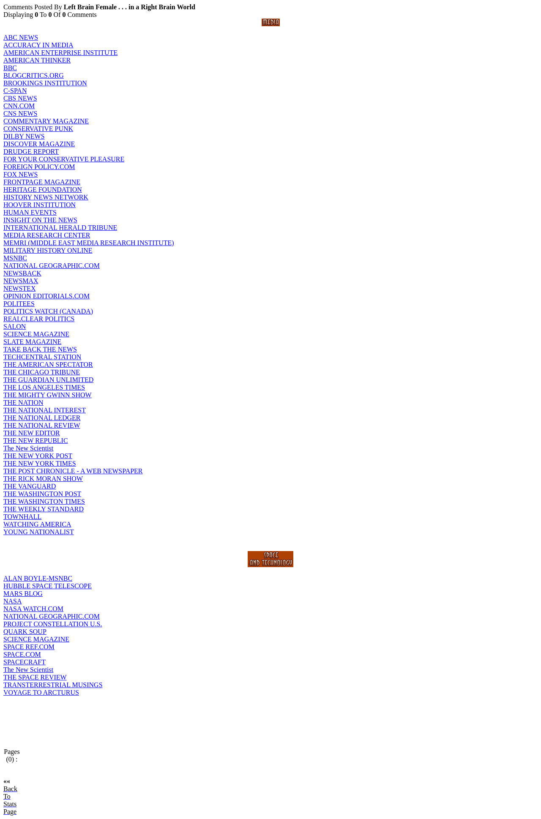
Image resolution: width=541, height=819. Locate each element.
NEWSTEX (19, 288)
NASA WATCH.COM (33, 608)
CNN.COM (19, 105)
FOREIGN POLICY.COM (39, 166)
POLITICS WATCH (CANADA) (48, 311)
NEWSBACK (22, 273)
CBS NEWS (20, 98)
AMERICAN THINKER (37, 60)
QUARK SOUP (24, 631)
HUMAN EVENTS (30, 212)
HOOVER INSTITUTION (39, 204)
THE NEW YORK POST (37, 455)
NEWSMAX (20, 280)
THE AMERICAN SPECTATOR (48, 364)
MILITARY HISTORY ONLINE (48, 250)
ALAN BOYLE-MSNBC (37, 578)
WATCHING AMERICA (37, 524)
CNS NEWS (20, 113)
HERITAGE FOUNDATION (42, 189)
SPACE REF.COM (29, 646)
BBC (10, 67)
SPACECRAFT (24, 662)
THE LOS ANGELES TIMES (44, 387)
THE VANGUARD (29, 486)
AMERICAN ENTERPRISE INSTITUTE (60, 52)
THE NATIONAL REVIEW (41, 425)
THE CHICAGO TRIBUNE (41, 372)
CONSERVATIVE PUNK (38, 128)
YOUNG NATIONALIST (38, 531)
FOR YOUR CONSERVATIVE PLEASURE (63, 159)
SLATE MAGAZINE (32, 341)
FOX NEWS (20, 174)
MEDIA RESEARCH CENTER (46, 235)
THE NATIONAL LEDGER (41, 417)
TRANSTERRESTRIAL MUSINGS (53, 684)
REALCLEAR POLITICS (38, 318)
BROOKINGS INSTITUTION (45, 83)
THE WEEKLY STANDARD (43, 509)
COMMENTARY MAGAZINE (46, 121)
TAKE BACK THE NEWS (40, 349)
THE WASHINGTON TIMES (44, 501)
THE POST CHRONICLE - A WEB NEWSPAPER (73, 471)
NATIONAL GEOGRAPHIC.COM (51, 265)
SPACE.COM (22, 654)
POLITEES (19, 303)
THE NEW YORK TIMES (39, 463)
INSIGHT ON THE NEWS (40, 220)
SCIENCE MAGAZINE (36, 334)
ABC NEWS (20, 37)
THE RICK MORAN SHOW (43, 478)
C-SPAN (15, 90)
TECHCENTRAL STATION (42, 356)
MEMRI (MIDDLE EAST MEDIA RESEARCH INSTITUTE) (88, 242)
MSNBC (15, 258)
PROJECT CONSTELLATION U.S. (52, 624)
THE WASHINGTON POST (42, 493)
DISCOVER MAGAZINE (39, 143)
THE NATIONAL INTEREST (44, 410)
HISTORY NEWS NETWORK (45, 197)
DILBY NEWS (24, 136)
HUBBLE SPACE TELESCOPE (47, 586)
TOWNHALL (22, 516)
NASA (12, 601)
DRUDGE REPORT (31, 151)
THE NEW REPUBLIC (35, 440)
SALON (14, 326)
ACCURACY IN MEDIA (38, 45)
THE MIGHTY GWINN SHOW (47, 395)
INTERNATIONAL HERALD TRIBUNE (60, 227)
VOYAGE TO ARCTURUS (41, 692)
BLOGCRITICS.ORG (33, 75)
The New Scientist (28, 448)
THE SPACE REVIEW (35, 677)
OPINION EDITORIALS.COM (46, 296)
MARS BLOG (23, 593)
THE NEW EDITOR (31, 433)
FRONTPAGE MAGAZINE (41, 182)
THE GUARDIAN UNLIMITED (48, 379)
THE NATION (23, 402)
